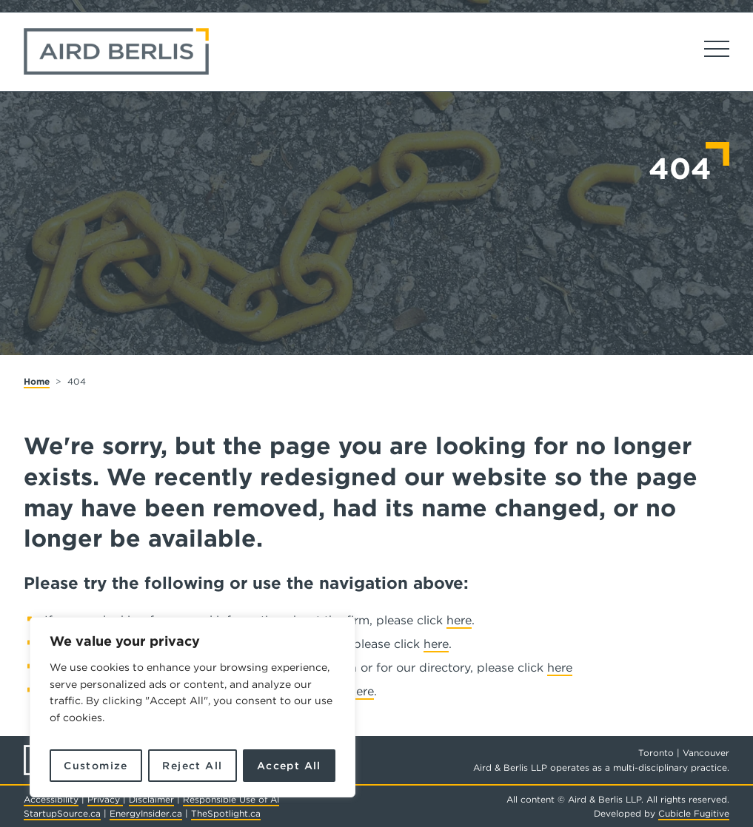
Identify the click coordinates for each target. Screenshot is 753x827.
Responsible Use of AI (231, 799)
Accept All (289, 766)
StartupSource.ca (62, 813)
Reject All (192, 766)
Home (37, 381)
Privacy (105, 799)
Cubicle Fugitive (693, 813)
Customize (96, 766)
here (459, 620)
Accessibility (51, 799)
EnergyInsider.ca (146, 813)
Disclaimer (151, 799)
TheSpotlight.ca (226, 813)
